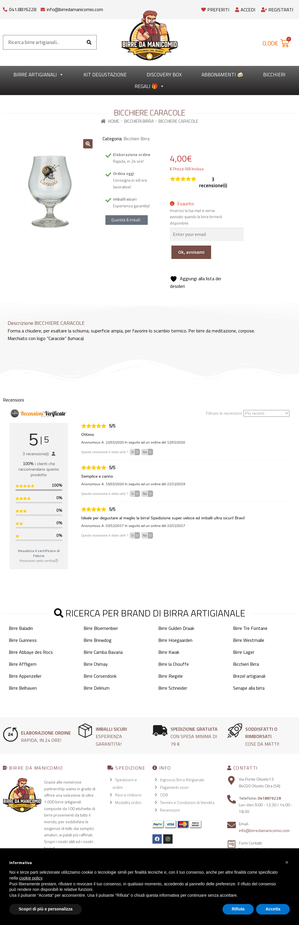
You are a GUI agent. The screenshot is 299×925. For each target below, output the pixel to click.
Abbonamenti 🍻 (222, 74)
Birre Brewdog (98, 640)
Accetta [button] (272, 909)
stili (72, 841)
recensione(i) (213, 182)
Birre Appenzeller (25, 675)
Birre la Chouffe (173, 664)
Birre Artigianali (38, 74)
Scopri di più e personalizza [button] (45, 909)
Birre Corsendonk (100, 675)
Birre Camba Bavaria (103, 652)
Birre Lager (243, 652)
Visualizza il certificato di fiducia (39, 553)
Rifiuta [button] (238, 909)
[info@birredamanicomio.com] (43, 8)
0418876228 (269, 798)
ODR (164, 795)
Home (113, 121)
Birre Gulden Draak (176, 628)
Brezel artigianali (249, 675)
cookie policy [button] (30, 878)
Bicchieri (274, 74)
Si (135, 452)
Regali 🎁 (149, 86)
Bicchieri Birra (139, 121)
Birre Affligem (22, 664)
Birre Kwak (168, 652)
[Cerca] (89, 42)
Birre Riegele (170, 675)
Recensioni (170, 810)
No (148, 452)
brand (49, 848)
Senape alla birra (249, 687)
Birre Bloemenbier (101, 628)
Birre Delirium (96, 687)
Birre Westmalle (248, 640)
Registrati (277, 9)
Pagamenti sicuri (174, 787)
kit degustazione (105, 74)
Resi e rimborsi (128, 795)
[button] (88, 143)
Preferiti (215, 9)
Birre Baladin (21, 628)
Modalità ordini (128, 802)
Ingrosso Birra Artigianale (182, 780)
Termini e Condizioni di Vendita (187, 802)
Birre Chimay (96, 664)
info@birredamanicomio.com (75, 9)
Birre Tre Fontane (250, 628)
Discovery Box (164, 74)
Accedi (245, 9)
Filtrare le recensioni (247, 413)
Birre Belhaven (23, 687)
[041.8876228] (5, 8)
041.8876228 (22, 9)
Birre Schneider (172, 687)
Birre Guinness (23, 640)
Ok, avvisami (191, 252)
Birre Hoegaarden (175, 640)
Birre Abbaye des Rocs (31, 652)
